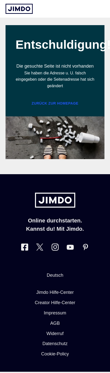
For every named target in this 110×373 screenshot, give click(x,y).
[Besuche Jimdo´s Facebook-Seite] (24, 248)
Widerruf (54, 333)
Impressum (55, 312)
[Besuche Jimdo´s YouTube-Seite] (70, 248)
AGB (55, 323)
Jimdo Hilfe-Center (55, 292)
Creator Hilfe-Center (55, 302)
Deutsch (55, 275)
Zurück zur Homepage (55, 103)
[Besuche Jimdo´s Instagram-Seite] (55, 248)
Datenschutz (54, 343)
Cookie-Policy (55, 353)
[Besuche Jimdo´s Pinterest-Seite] (85, 248)
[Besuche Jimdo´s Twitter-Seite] (39, 248)
